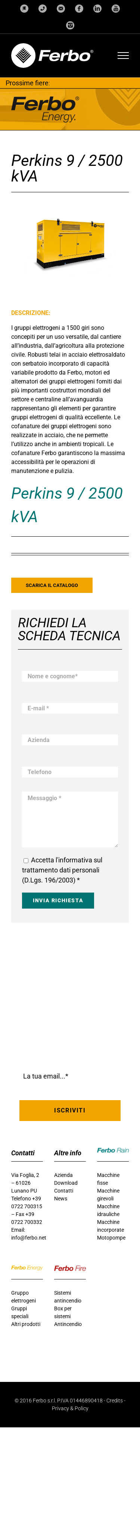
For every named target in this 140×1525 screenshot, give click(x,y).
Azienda (63, 1175)
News (60, 1199)
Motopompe (111, 1238)
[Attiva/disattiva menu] (123, 55)
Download (66, 1183)
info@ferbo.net (28, 1238)
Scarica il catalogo (52, 585)
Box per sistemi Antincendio (68, 1316)
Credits (114, 1401)
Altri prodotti (25, 1324)
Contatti (63, 1191)
